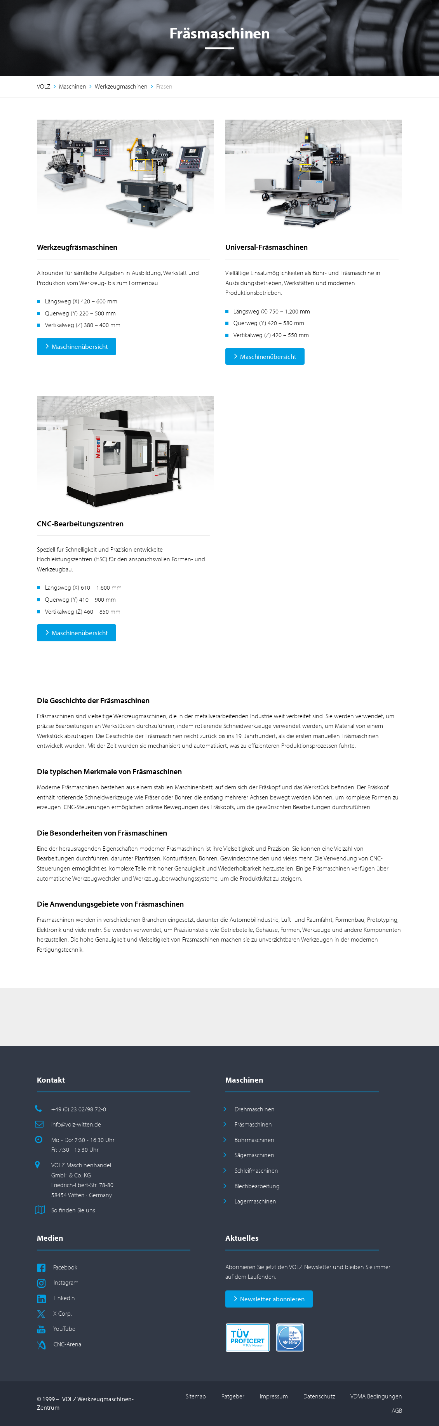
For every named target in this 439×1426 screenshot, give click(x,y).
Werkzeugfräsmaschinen (77, 247)
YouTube (64, 1328)
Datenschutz (319, 1396)
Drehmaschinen (255, 1109)
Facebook (65, 1267)
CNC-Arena (67, 1344)
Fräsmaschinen (253, 1124)
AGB (397, 1410)
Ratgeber (232, 1396)
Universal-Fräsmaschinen (266, 247)
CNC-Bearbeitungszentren (80, 523)
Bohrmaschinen (254, 1140)
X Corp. (62, 1313)
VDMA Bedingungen (376, 1396)
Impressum (274, 1396)
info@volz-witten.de (76, 1124)
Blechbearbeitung (257, 1186)
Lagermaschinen (255, 1201)
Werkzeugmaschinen (121, 86)
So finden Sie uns (73, 1210)
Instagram (66, 1282)
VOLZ (44, 86)
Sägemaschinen (254, 1155)
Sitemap (196, 1396)
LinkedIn (64, 1298)
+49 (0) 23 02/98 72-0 (78, 1109)
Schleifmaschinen (256, 1170)
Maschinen (72, 86)
